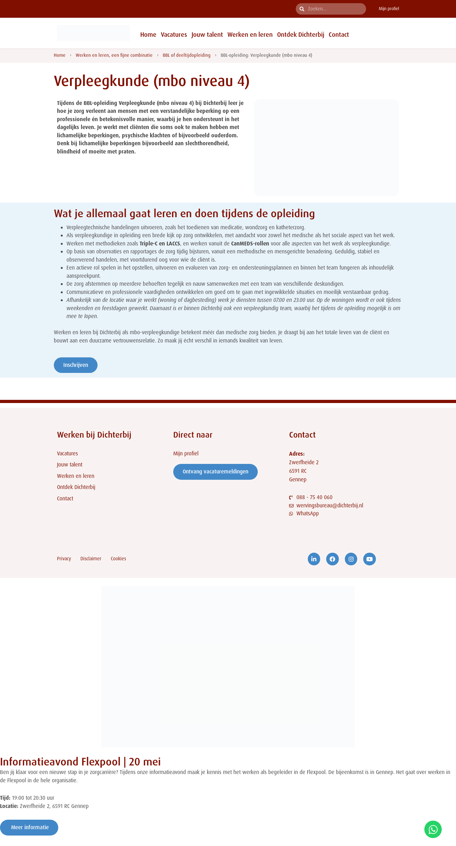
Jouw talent (207, 34)
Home (148, 34)
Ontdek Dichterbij (300, 34)
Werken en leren (250, 34)
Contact (339, 34)
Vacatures (174, 34)
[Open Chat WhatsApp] (433, 829)
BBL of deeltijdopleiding (187, 55)
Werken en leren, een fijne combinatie (114, 55)
